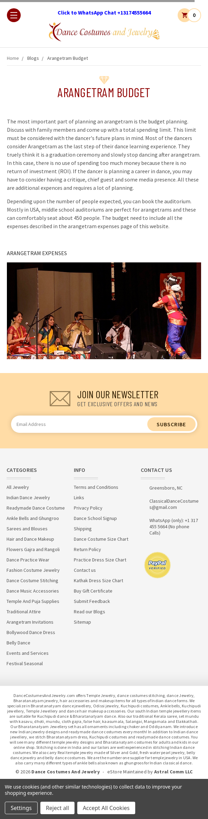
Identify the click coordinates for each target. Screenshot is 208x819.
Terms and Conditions (96, 487)
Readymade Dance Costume (36, 508)
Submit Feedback (92, 601)
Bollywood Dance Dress (31, 632)
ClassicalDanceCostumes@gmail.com (174, 504)
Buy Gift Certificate (93, 591)
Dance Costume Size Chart (101, 539)
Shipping (83, 528)
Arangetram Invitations (30, 622)
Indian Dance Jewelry (28, 497)
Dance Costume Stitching (32, 580)
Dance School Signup (95, 518)
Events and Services (28, 653)
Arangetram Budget (67, 58)
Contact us (85, 570)
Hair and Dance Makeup (30, 539)
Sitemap (82, 622)
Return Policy (87, 549)
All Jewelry (18, 487)
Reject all (57, 808)
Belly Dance (18, 643)
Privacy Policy (88, 508)
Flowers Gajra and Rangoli (33, 549)
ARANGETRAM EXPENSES (37, 253)
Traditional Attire (24, 611)
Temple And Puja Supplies (33, 601)
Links (79, 497)
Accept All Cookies (106, 808)
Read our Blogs (89, 611)
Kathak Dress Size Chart (98, 580)
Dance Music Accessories (33, 591)
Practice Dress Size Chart (100, 560)
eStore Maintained (127, 772)
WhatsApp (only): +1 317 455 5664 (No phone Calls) (173, 526)
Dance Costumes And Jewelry (65, 772)
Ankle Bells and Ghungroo (33, 518)
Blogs (33, 58)
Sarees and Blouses (27, 528)
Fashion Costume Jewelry (33, 570)
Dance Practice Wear (28, 560)
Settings (21, 808)
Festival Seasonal (25, 663)
